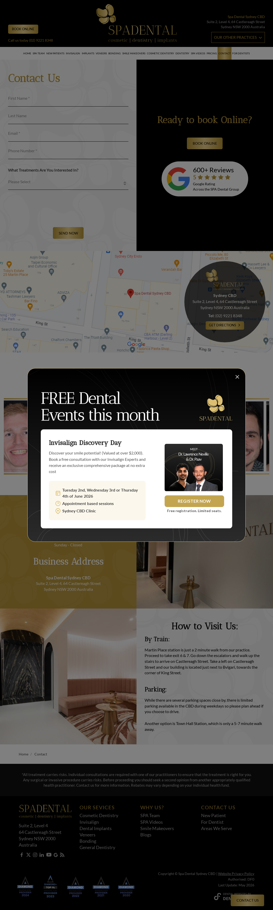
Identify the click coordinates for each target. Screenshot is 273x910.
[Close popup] (236, 377)
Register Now (194, 501)
